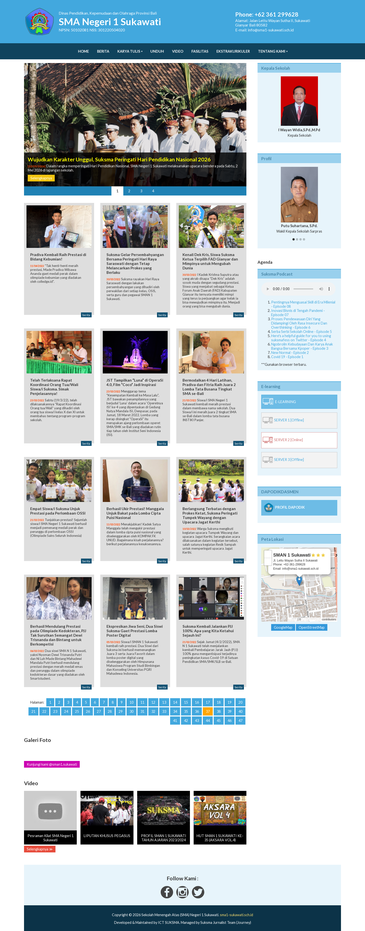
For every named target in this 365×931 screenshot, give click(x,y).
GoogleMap (283, 622)
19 (230, 697)
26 (88, 707)
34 (175, 707)
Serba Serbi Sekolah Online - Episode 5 (301, 327)
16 (197, 697)
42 (186, 716)
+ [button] (268, 549)
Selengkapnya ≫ (40, 844)
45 (219, 716)
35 (186, 707)
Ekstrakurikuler (233, 49)
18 (219, 697)
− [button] (268, 557)
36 (197, 707)
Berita (103, 49)
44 (208, 716)
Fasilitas (199, 49)
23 (55, 707)
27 (99, 707)
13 (164, 697)
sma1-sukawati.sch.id (236, 910)
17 (208, 697)
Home (83, 49)
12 (153, 697)
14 (175, 697)
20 (240, 697)
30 (131, 707)
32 (153, 707)
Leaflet (293, 614)
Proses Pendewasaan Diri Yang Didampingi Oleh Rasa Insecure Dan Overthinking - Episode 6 (299, 318)
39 (230, 707)
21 (33, 707)
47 (240, 716)
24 (66, 707)
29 (121, 707)
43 (197, 716)
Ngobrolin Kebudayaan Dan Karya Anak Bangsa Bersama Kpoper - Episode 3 (302, 341)
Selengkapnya (41, 173)
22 (44, 707)
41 (175, 716)
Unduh (157, 49)
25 (77, 707)
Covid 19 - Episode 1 (287, 352)
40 (240, 707)
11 (142, 697)
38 (219, 707)
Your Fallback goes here (298, 284)
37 (208, 707)
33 (164, 707)
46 (230, 716)
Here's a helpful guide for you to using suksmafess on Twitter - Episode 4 (301, 333)
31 (142, 707)
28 (110, 707)
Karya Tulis (128, 49)
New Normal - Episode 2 (290, 348)
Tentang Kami (271, 49)
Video (177, 49)
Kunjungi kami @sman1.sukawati (52, 760)
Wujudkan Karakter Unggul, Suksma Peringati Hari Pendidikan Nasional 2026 (119, 154)
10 (131, 697)
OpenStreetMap (311, 614)
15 (186, 697)
